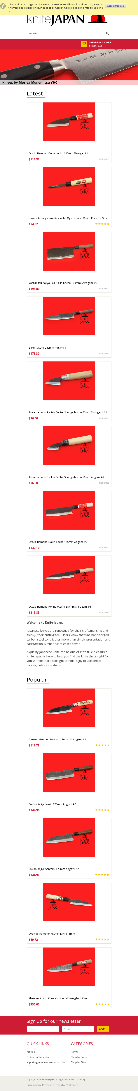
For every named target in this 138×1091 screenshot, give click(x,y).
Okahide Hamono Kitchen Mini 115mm (52, 933)
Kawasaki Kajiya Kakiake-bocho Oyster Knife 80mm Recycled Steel (68, 218)
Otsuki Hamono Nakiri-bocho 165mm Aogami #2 (58, 542)
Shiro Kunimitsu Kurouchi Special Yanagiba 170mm (59, 998)
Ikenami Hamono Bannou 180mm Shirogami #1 (57, 739)
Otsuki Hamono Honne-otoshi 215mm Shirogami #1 (60, 606)
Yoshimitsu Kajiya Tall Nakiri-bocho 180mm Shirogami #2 (63, 283)
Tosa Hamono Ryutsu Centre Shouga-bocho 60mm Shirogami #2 (68, 412)
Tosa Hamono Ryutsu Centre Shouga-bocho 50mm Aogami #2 (66, 477)
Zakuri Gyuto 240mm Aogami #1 (48, 347)
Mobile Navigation (30, 44)
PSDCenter (72, 1085)
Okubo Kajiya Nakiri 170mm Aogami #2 (52, 804)
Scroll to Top (133, 1069)
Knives (74, 1051)
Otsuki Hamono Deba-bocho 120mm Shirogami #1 (59, 153)
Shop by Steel (78, 1062)
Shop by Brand (79, 1057)
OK (115, 5)
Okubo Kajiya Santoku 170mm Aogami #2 (54, 869)
